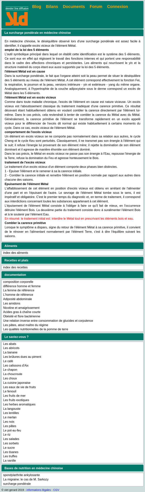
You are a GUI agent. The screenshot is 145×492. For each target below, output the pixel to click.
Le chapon (10, 369)
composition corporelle (18, 281)
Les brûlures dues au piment (22, 356)
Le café (8, 361)
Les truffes (10, 456)
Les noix (8, 421)
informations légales (38, 489)
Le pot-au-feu (12, 430)
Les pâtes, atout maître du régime (25, 325)
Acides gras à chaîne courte (22, 312)
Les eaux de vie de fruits (19, 387)
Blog (36, 6)
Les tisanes (10, 452)
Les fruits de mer (14, 395)
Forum (96, 6)
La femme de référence (18, 290)
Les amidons (11, 303)
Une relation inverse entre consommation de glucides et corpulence (48, 320)
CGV (56, 489)
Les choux (10, 378)
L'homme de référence (18, 294)
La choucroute (12, 374)
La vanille (9, 460)
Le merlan (10, 417)
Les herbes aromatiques (19, 404)
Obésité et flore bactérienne (21, 316)
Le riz (7, 434)
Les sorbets (11, 443)
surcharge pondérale (17, 483)
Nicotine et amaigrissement (21, 307)
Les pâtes (9, 426)
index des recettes (15, 267)
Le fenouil (9, 391)
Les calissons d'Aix (16, 365)
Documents (74, 6)
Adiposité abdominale (17, 299)
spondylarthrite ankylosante (21, 475)
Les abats (9, 343)
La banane (10, 352)
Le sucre (9, 447)
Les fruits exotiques (16, 400)
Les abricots (11, 348)
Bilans (52, 6)
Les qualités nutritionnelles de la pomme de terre (35, 329)
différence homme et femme (22, 286)
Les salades (11, 439)
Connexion (117, 6)
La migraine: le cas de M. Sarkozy (26, 479)
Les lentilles (11, 413)
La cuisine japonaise (17, 382)
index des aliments (15, 252)
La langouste (11, 408)
